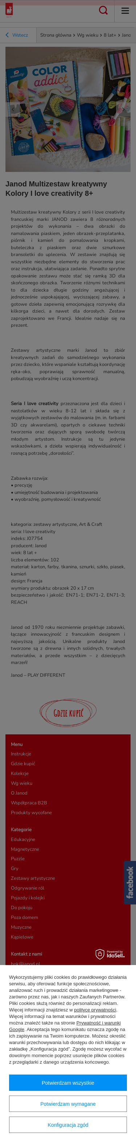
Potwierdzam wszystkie (68, 1083)
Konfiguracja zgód (68, 1125)
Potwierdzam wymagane (68, 1104)
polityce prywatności (95, 1010)
